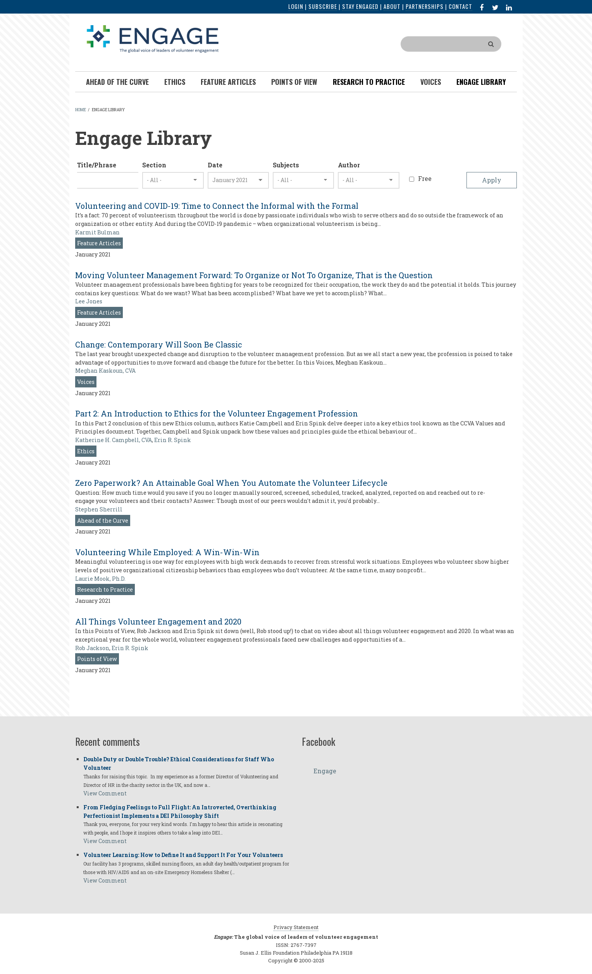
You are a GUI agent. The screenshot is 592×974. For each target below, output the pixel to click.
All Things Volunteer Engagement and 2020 (158, 621)
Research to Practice (105, 589)
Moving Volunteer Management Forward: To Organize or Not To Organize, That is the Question (254, 275)
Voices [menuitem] (430, 82)
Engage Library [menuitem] (481, 82)
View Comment (105, 793)
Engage (324, 771)
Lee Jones (88, 301)
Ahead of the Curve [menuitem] (117, 82)
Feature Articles (99, 243)
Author (349, 165)
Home (80, 109)
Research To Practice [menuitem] (369, 82)
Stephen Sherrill (98, 509)
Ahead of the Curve (102, 520)
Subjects (286, 165)
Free (425, 178)
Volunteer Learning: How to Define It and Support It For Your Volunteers (183, 855)
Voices (86, 381)
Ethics (86, 451)
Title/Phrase (96, 165)
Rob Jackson (92, 648)
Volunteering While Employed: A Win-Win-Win (167, 552)
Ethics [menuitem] (174, 82)
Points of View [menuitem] (294, 82)
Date (215, 165)
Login (295, 6)
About (392, 6)
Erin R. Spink (172, 440)
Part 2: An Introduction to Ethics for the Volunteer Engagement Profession (216, 413)
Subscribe (322, 6)
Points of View (97, 659)
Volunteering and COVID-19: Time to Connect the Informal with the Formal (216, 206)
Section (154, 165)
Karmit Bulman (97, 232)
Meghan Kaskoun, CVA (105, 370)
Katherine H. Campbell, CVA (113, 440)
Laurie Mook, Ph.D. (100, 578)
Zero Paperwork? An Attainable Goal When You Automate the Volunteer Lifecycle (231, 483)
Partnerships (425, 6)
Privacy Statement (296, 927)
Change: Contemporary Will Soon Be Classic (158, 344)
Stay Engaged (360, 6)
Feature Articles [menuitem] (228, 82)
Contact (460, 6)
